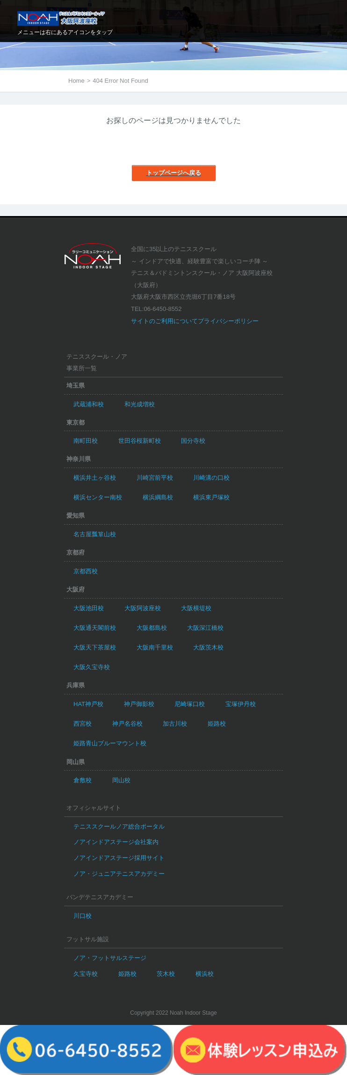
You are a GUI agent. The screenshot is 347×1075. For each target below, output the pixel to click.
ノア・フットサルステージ (109, 957)
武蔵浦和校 (88, 404)
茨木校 (166, 973)
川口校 (82, 915)
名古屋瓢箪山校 (94, 534)
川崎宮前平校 (155, 477)
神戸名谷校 (127, 723)
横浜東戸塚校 (211, 497)
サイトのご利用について (164, 321)
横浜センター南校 (97, 497)
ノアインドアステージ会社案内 (116, 841)
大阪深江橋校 (205, 627)
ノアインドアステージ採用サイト (119, 857)
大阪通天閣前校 (94, 627)
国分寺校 (193, 440)
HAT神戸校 (88, 703)
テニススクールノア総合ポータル (119, 826)
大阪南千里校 (155, 647)
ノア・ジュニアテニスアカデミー (119, 873)
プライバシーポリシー (228, 321)
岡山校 (121, 780)
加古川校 (175, 723)
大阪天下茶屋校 (94, 647)
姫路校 (217, 723)
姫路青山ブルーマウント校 (109, 743)
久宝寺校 (85, 973)
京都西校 (85, 571)
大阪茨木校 (208, 647)
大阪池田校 (88, 608)
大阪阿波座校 (142, 608)
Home (76, 80)
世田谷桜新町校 (139, 440)
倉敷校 (82, 780)
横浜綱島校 (158, 497)
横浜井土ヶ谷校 (94, 477)
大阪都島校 (152, 627)
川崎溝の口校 (211, 477)
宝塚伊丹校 (240, 703)
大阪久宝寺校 (91, 667)
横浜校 (204, 973)
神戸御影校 (139, 703)
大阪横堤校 (196, 608)
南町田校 (85, 440)
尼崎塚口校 (189, 703)
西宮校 (82, 723)
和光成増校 (139, 404)
